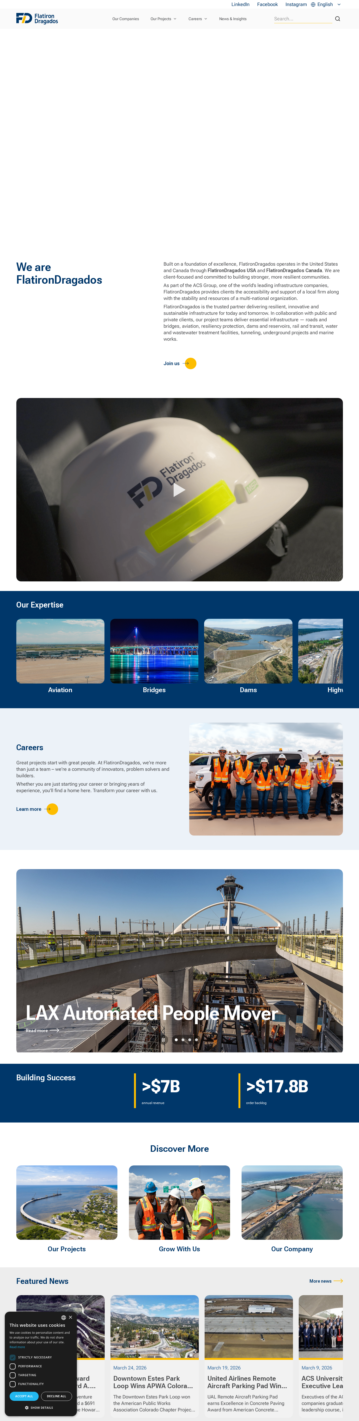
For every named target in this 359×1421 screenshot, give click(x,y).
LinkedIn (240, 4)
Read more (37, 1030)
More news (321, 1281)
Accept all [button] (24, 1396)
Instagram (296, 4)
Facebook (267, 4)
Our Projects (161, 19)
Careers (195, 19)
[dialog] (41, 1364)
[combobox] (63, 1317)
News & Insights (233, 19)
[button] (41, 1407)
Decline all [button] (56, 1396)
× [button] (70, 1317)
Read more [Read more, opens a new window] (17, 1347)
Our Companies (125, 19)
